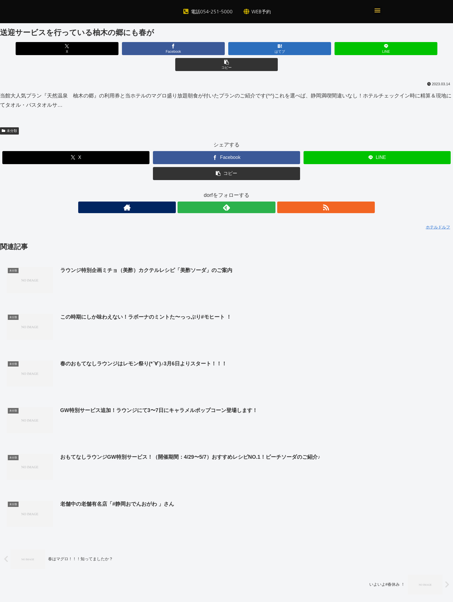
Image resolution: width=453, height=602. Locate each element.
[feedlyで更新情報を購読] (226, 191)
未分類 (9, 115)
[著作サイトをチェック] (213, 191)
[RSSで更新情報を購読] (240, 191)
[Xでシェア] (74, 48)
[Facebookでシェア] (150, 48)
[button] (377, 10)
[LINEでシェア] (302, 48)
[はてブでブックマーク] (226, 48)
